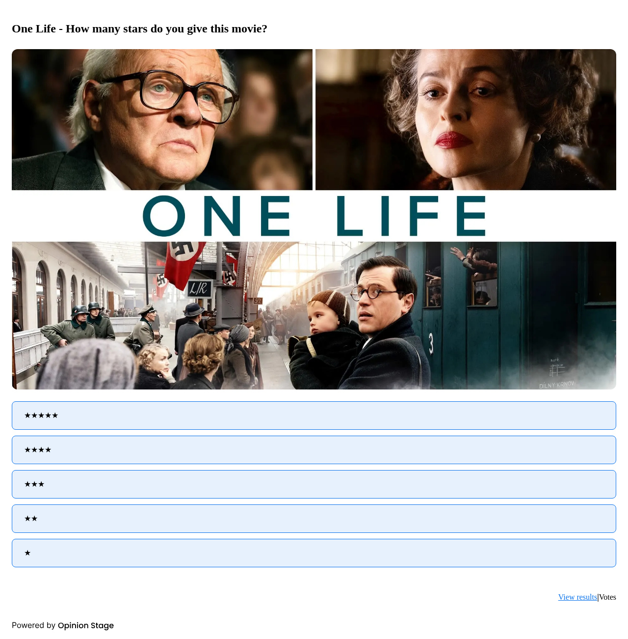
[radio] (314, 415)
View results (577, 597)
